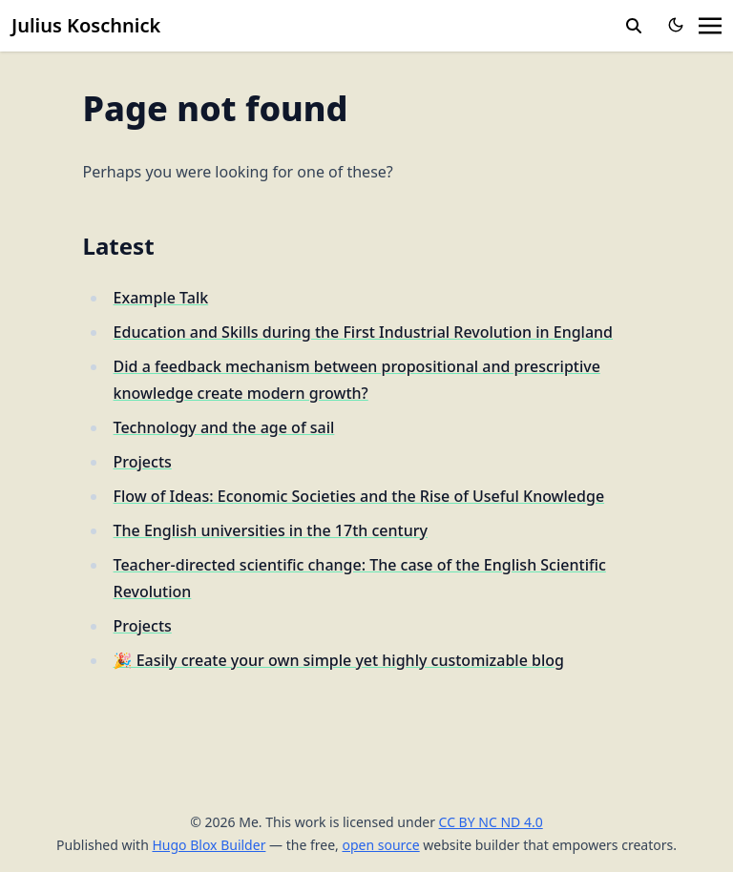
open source (380, 845)
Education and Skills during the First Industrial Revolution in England (363, 332)
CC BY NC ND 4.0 (491, 822)
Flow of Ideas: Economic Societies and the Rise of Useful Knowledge (359, 496)
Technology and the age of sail (224, 427)
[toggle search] (634, 25)
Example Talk (161, 297)
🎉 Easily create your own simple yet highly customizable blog (339, 660)
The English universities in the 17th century (271, 530)
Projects (143, 461)
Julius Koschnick (85, 25)
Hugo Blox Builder (208, 845)
